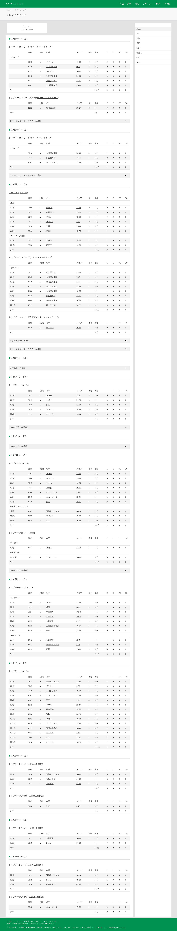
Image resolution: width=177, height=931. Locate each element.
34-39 (78, 474)
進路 (137, 4)
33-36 (78, 81)
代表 (138, 43)
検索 (158, 4)
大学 (129, 4)
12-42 (78, 695)
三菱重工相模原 (52, 626)
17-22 (78, 907)
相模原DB (50, 212)
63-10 (78, 884)
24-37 (78, 709)
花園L (48, 217)
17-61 (78, 158)
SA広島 (23, 192)
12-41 (78, 492)
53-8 (78, 645)
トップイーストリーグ (19, 47)
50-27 (78, 626)
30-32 (78, 691)
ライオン (50, 62)
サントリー (50, 686)
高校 (122, 4)
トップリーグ (15, 385)
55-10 (78, 649)
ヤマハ (49, 483)
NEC (48, 520)
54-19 (78, 779)
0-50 (78, 686)
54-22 (78, 630)
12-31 (78, 700)
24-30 (78, 240)
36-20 (78, 714)
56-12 (78, 71)
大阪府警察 (50, 779)
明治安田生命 (51, 76)
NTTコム (50, 414)
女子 (138, 62)
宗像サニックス (52, 511)
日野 (48, 630)
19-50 (78, 217)
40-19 (78, 328)
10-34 (78, 719)
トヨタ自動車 (51, 691)
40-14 (78, 516)
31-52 (78, 548)
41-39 (78, 62)
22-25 (78, 296)
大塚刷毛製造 (51, 67)
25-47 (78, 705)
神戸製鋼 (50, 709)
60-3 (78, 607)
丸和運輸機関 (51, 153)
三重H (48, 226)
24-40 (78, 557)
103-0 (78, 612)
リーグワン (147, 4)
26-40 (78, 153)
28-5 (78, 395)
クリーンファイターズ (41, 47)
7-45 (78, 277)
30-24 (78, 520)
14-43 (78, 208)
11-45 (78, 226)
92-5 (78, 640)
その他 (167, 4)
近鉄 (48, 714)
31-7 (78, 621)
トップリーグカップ (18, 533)
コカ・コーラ (51, 497)
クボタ (49, 400)
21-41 (78, 737)
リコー (49, 395)
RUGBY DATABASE (14, 4)
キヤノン (50, 409)
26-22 (78, 305)
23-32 (78, 405)
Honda (25, 385)
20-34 (78, 875)
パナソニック (51, 492)
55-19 (78, 85)
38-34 (78, 511)
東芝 (48, 405)
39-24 (78, 409)
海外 (138, 48)
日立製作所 (50, 158)
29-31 (78, 488)
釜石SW (49, 222)
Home (8, 10)
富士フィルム (51, 81)
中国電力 (50, 612)
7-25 (78, 282)
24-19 (78, 76)
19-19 (78, 478)
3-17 (78, 806)
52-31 (78, 497)
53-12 (78, 602)
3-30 (78, 222)
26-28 (78, 742)
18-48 (78, 774)
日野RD (49, 208)
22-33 (78, 681)
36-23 (78, 838)
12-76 (78, 231)
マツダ (49, 602)
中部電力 (50, 616)
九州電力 (50, 621)
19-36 (78, 291)
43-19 (78, 784)
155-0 (78, 616)
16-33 (78, 843)
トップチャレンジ (17, 587)
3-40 (78, 733)
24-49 (78, 728)
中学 (138, 58)
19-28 (78, 880)
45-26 (78, 502)
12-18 (78, 286)
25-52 (78, 212)
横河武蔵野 (50, 108)
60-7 (78, 67)
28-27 (78, 108)
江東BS (49, 240)
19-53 (78, 245)
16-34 (78, 483)
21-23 (78, 400)
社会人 (139, 53)
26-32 (78, 300)
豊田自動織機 (51, 728)
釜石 (48, 607)
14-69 (78, 723)
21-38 (78, 272)
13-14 (78, 414)
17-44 (78, 162)
